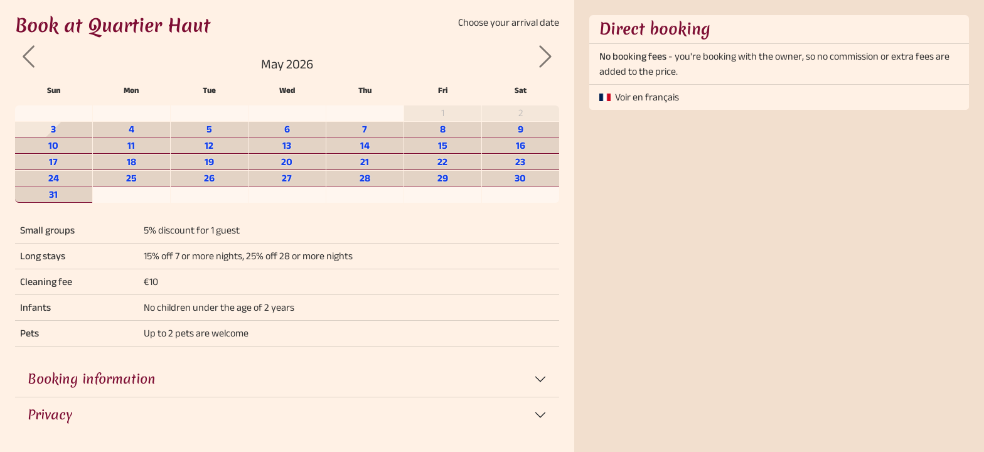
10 (53, 145)
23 (520, 161)
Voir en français (647, 97)
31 (53, 194)
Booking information (92, 379)
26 (209, 178)
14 (365, 145)
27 (287, 178)
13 (286, 145)
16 (520, 145)
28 (365, 178)
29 (442, 178)
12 (209, 145)
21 (364, 161)
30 (520, 178)
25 (131, 178)
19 (209, 161)
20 (286, 161)
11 (131, 145)
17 (53, 161)
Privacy (50, 415)
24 (53, 178)
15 (442, 145)
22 (442, 161)
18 (131, 161)
